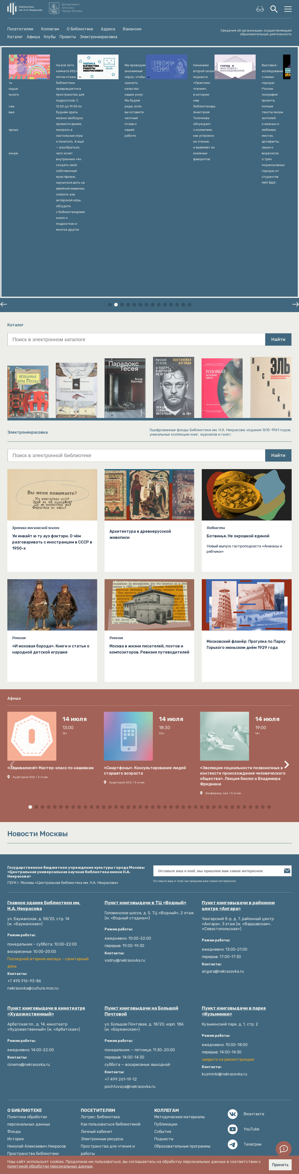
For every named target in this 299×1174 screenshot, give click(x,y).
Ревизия (19, 505)
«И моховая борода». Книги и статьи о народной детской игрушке (50, 516)
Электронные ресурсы (102, 1006)
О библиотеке (80, 29)
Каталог (15, 36)
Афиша (33, 36)
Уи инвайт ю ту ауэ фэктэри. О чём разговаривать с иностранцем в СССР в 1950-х (52, 409)
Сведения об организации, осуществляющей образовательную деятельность (256, 32)
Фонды (14, 999)
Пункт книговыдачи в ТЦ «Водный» (145, 770)
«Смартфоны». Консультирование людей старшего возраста (145, 638)
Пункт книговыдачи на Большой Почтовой (141, 878)
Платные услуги (22, 1028)
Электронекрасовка (98, 36)
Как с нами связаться (28, 1050)
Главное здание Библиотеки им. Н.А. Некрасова (43, 773)
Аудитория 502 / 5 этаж (30, 644)
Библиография (94, 1028)
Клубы (50, 36)
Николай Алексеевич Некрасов (36, 1014)
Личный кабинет (97, 999)
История (15, 1006)
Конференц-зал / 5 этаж (223, 661)
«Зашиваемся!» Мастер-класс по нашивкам (50, 635)
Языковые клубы (96, 1043)
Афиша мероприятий (101, 1036)
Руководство (19, 1036)
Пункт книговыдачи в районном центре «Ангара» (238, 773)
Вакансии (132, 29)
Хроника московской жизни (35, 395)
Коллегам (50, 29)
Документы (18, 1043)
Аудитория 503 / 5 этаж (126, 650)
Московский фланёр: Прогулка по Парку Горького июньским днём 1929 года (246, 512)
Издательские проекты (29, 1058)
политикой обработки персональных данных (50, 1166)
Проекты (68, 36)
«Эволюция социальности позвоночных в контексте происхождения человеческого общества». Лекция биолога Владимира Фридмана (243, 643)
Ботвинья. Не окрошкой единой (238, 403)
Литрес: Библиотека (100, 984)
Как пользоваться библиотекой (111, 992)
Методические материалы (179, 984)
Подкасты (216, 395)
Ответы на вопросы (99, 1080)
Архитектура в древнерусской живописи (140, 402)
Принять (280, 1165)
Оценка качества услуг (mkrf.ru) (111, 1102)
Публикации (166, 992)
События (162, 999)
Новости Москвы (96, 1116)
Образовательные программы (182, 1014)
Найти (278, 207)
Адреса (108, 29)
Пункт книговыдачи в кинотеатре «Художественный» (46, 878)
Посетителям (20, 29)
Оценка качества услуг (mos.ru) (111, 1109)
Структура (17, 1065)
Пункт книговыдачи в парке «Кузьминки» (234, 878)
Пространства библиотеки (33, 1021)
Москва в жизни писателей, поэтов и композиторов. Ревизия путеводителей (149, 516)
